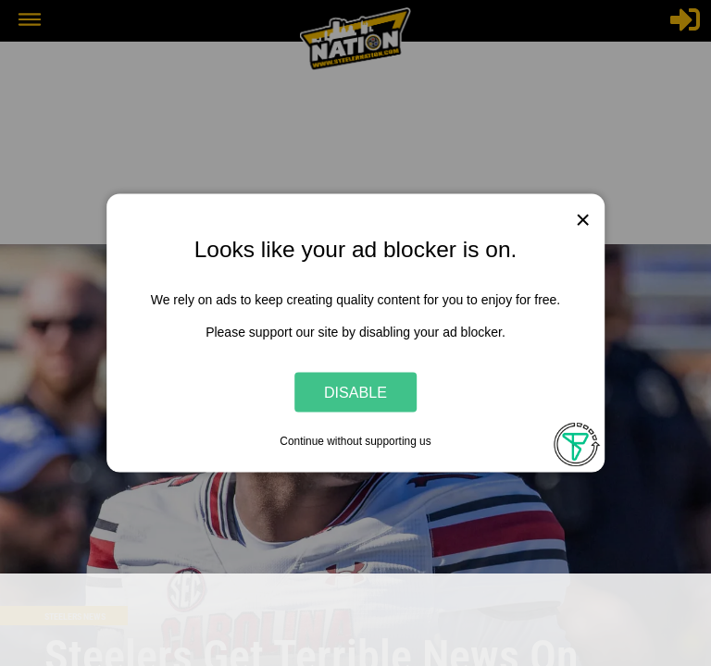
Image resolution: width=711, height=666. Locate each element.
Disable (355, 391)
